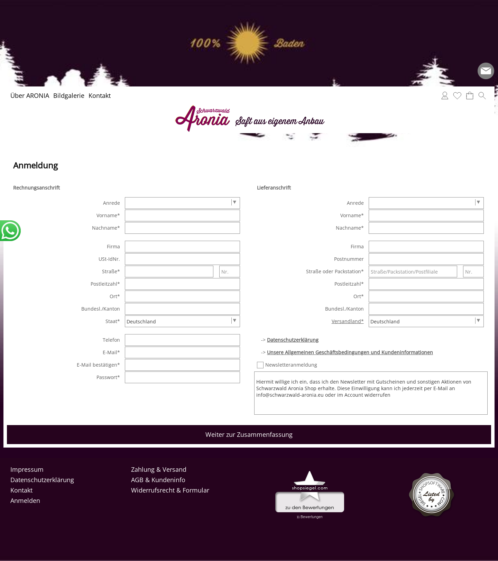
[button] (482, 95)
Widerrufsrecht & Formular (170, 490)
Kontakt (100, 95)
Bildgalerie (68, 95)
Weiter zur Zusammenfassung (249, 434)
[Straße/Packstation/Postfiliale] (413, 271)
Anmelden (25, 500)
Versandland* (348, 321)
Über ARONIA (29, 95)
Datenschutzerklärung (42, 480)
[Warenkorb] (469, 95)
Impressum (27, 469)
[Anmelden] (444, 95)
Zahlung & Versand (158, 469)
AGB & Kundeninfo (158, 480)
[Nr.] (229, 271)
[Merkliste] (457, 95)
